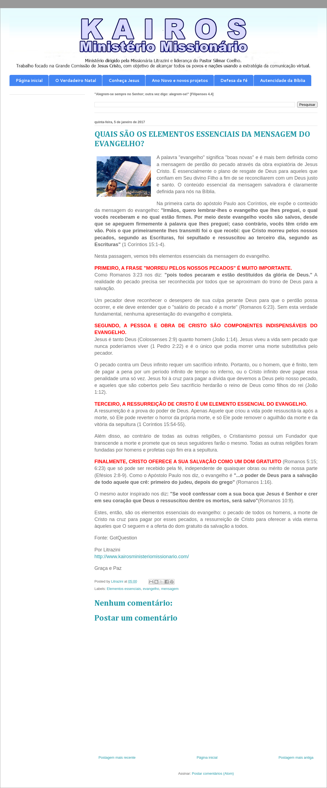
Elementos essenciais (124, 589)
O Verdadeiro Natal (75, 80)
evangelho (151, 589)
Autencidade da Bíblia (282, 80)
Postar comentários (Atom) (213, 773)
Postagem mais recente (117, 757)
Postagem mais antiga (295, 757)
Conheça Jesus (124, 80)
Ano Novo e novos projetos (180, 80)
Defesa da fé (233, 80)
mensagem (170, 589)
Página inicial (29, 80)
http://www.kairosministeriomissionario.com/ (141, 556)
